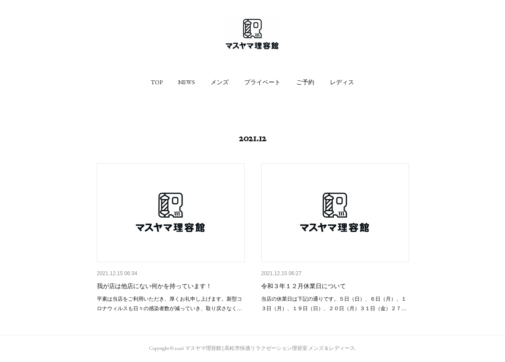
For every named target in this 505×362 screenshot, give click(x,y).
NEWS (186, 82)
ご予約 (305, 82)
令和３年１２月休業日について (303, 286)
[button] (157, 82)
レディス (342, 82)
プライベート (262, 82)
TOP (157, 82)
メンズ (220, 82)
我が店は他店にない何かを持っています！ (154, 286)
